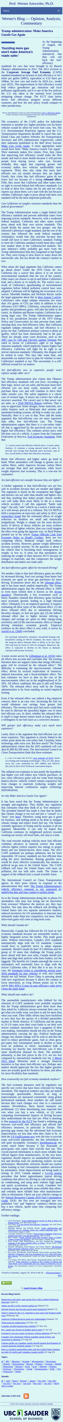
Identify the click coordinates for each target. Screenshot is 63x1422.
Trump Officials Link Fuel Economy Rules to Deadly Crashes (31, 536)
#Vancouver (8, 1371)
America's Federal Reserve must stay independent (23, 1319)
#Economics (51, 1361)
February (23, 1381)
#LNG (27, 1366)
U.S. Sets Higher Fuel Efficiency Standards (33, 1224)
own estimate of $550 (43, 758)
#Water (18, 1371)
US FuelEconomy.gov (23, 1136)
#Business (16, 1361)
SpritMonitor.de (48, 1142)
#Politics (52, 1366)
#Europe (29, 1364)
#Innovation (8, 1366)
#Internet (19, 1366)
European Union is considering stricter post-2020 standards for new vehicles (31, 972)
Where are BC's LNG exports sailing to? (19, 1305)
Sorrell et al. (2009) (11, 631)
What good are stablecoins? (13, 1322)
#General (49, 1364)
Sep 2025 (16, 1383)
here (17, 816)
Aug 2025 (27, 1383)
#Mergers (43, 1366)
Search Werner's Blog (33, 1288)
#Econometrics (38, 1361)
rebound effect (53, 582)
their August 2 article (49, 297)
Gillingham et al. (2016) (42, 656)
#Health (58, 1364)
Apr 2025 (48, 1383)
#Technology (19, 1369)
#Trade (29, 1369)
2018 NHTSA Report (29, 403)
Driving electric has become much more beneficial (24, 1309)
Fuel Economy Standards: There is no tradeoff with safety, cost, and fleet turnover (35, 1235)
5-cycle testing (53, 1173)
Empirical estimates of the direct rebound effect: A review (35, 1242)
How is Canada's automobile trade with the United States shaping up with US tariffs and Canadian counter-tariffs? (30, 1350)
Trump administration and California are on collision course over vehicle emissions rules (35, 1229)
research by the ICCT (20, 1121)
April (8, 1381)
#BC (7, 1361)
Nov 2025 (52, 1381)
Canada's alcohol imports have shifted (18, 1326)
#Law (34, 1366)
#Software (7, 1369)
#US (60, 1275)
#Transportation (53, 1272)
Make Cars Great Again (15, 146)
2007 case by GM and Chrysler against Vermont (28, 339)
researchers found (11, 516)
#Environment (18, 1364)
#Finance (39, 1364)
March (14, 1381)
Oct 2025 (7, 1383)
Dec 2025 (42, 1381)
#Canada (25, 1361)
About (6, 10)
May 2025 (37, 1383)
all (2, 1361)
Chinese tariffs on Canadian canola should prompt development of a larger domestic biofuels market (31, 1344)
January (33, 1381)
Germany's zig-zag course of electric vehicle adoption (25, 1333)
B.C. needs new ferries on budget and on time (21, 1329)
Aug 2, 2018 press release (51, 113)
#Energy (6, 1364)
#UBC (52, 1369)
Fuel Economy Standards (41, 436)
